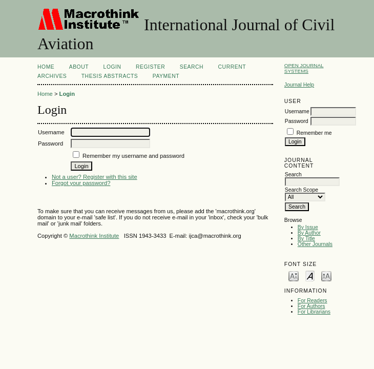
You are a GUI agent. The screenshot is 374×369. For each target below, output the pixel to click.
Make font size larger (326, 275)
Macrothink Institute (94, 236)
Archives (52, 76)
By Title (306, 238)
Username (297, 111)
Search (191, 67)
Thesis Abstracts (109, 76)
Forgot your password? (81, 183)
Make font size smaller (293, 275)
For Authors (311, 306)
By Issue (308, 227)
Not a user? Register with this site (94, 177)
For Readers (312, 300)
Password (296, 121)
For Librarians (314, 312)
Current (232, 67)
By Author (309, 233)
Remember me (314, 133)
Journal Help (299, 85)
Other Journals (315, 244)
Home (45, 67)
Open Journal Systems (304, 68)
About (79, 67)
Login (112, 67)
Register (150, 67)
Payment (166, 76)
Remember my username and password (133, 156)
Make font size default (310, 275)
